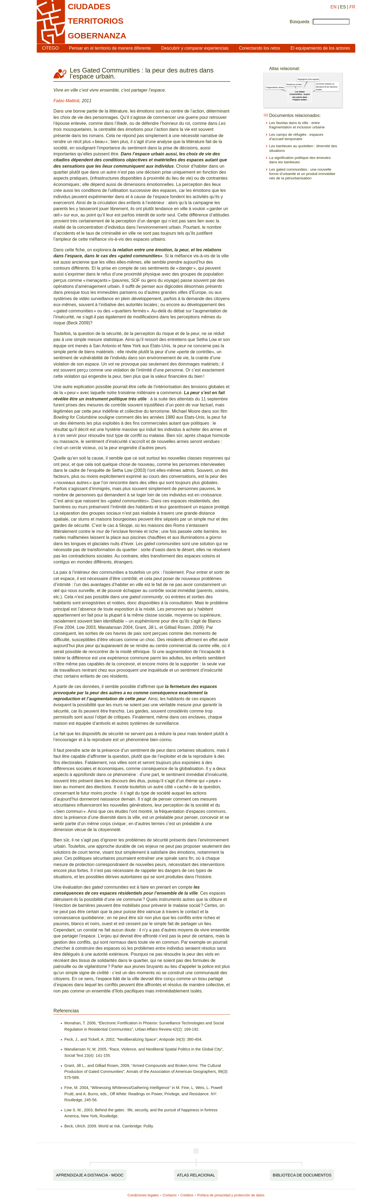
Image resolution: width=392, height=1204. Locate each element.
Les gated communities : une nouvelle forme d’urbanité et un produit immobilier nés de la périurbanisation (302, 173)
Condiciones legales (143, 1195)
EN (333, 7)
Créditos (187, 1195)
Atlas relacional (196, 1175)
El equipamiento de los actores (320, 48)
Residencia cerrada (293, 84)
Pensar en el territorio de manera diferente (110, 48)
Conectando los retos (259, 48)
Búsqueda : (301, 21)
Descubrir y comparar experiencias (194, 48)
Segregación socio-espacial (308, 79)
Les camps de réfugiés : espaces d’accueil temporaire (296, 136)
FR (352, 7)
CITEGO (50, 48)
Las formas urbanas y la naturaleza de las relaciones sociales (326, 86)
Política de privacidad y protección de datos (231, 1195)
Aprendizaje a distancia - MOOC (90, 1175)
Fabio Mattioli (66, 100)
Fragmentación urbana (275, 88)
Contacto (169, 1195)
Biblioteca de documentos (302, 1175)
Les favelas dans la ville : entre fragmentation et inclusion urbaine (297, 125)
